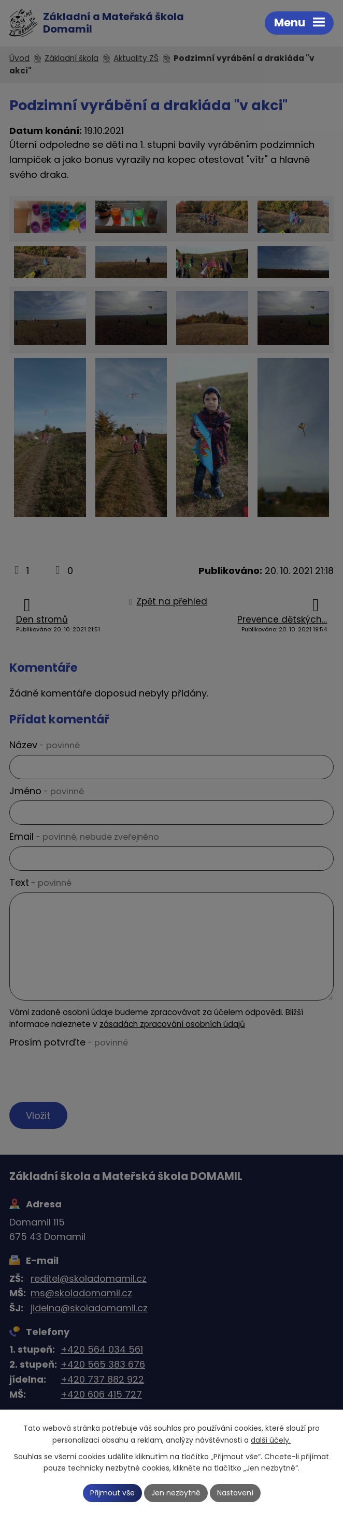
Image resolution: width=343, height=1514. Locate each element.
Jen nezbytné (176, 1493)
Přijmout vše (112, 1493)
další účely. (271, 1440)
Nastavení (235, 1493)
